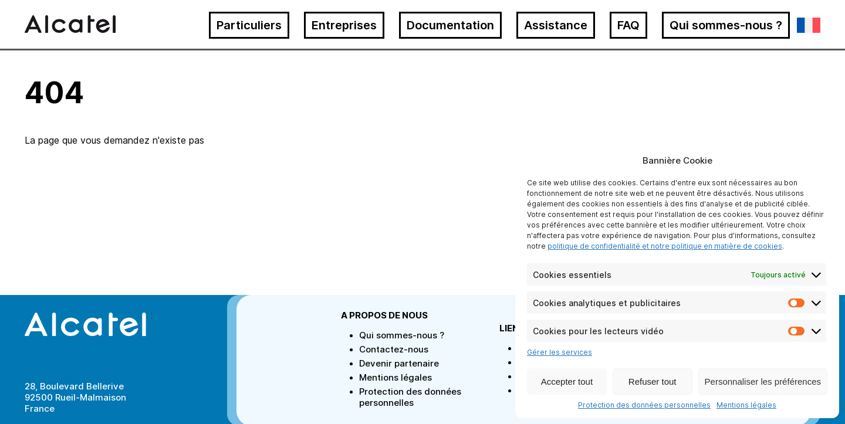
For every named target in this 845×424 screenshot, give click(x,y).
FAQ (628, 25)
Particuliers (249, 25)
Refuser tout (652, 381)
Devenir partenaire (399, 363)
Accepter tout (567, 381)
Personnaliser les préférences (763, 381)
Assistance (555, 25)
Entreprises (344, 25)
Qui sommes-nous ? (726, 25)
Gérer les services (559, 352)
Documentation (450, 25)
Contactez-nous (393, 349)
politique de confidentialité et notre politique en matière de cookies (664, 246)
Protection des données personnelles (644, 405)
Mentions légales (746, 405)
